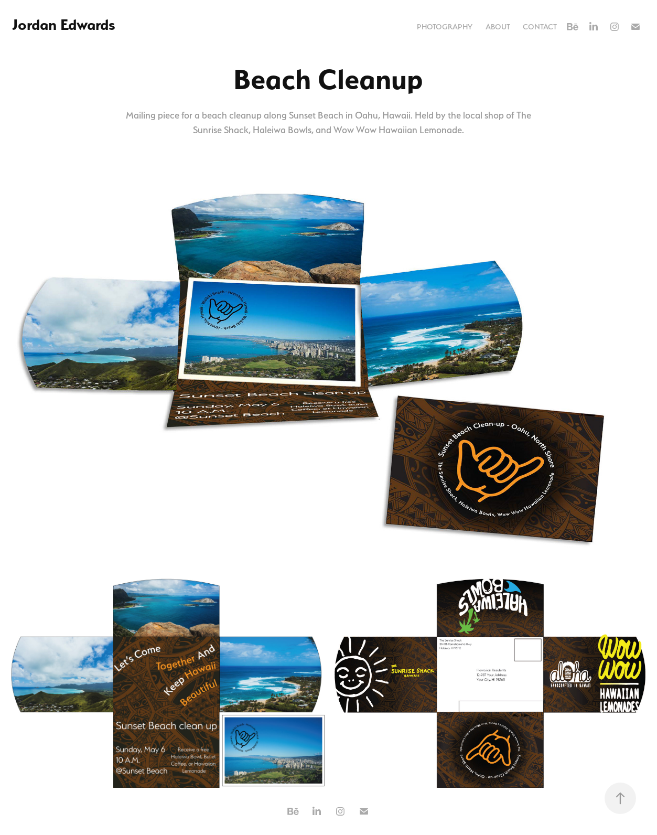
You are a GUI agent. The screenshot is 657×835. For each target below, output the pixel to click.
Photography (444, 26)
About (498, 26)
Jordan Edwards (63, 24)
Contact (540, 26)
